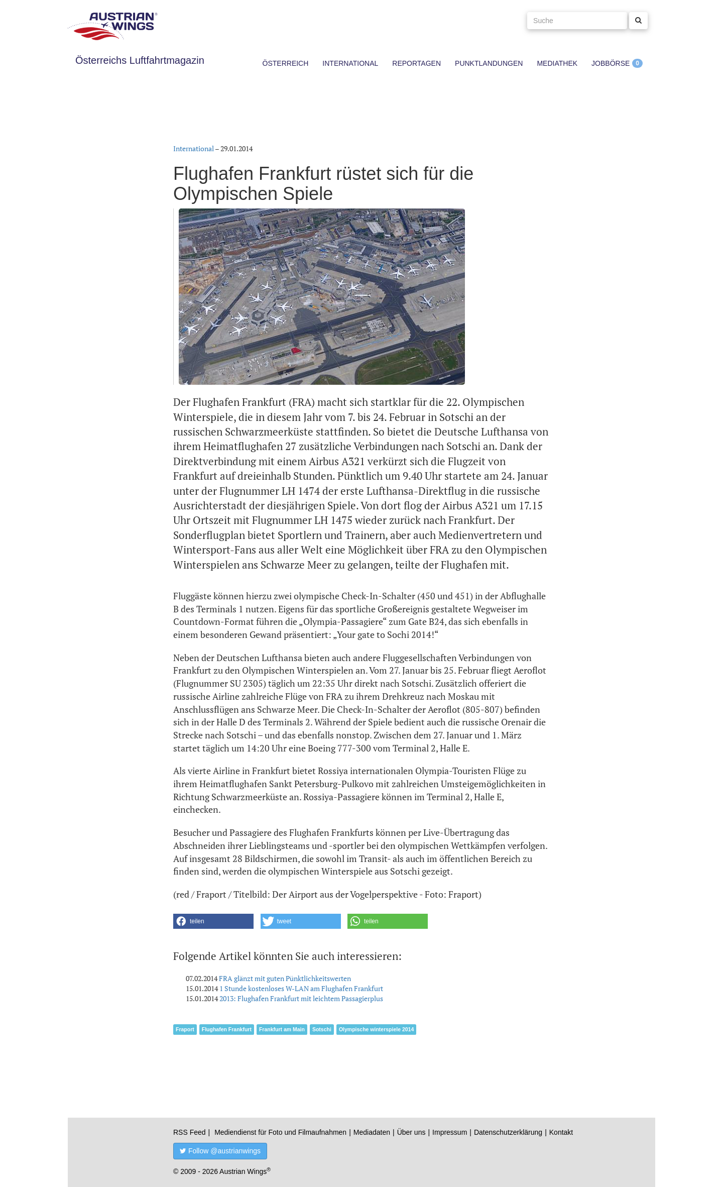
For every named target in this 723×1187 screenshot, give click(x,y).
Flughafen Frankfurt (227, 1029)
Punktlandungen (489, 63)
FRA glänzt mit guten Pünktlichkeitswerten (285, 978)
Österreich (286, 63)
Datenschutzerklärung (508, 1132)
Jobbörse (610, 63)
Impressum (449, 1132)
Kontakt (561, 1132)
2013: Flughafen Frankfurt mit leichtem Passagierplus (301, 998)
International (350, 63)
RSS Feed (189, 1132)
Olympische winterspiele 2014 (376, 1029)
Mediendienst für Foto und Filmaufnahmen (280, 1132)
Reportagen (416, 63)
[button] (213, 921)
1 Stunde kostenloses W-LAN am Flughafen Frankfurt (301, 988)
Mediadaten (371, 1132)
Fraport (185, 1029)
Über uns (411, 1132)
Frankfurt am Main (282, 1029)
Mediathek (557, 63)
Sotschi (321, 1029)
